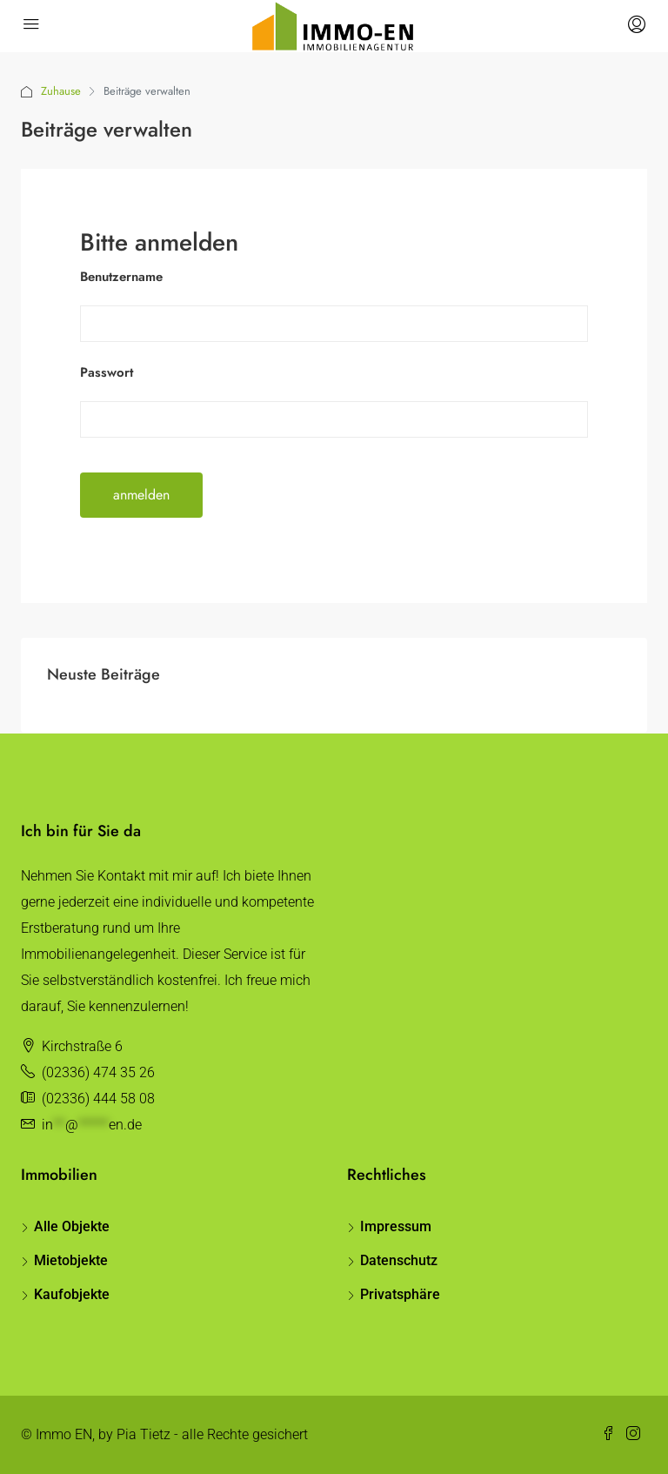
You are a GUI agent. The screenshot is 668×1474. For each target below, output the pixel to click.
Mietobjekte (71, 1260)
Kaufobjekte (72, 1294)
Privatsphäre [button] (400, 1294)
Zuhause (61, 91)
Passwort (106, 372)
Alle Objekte (72, 1226)
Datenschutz (399, 1260)
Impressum (395, 1226)
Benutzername (121, 276)
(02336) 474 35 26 (98, 1072)
